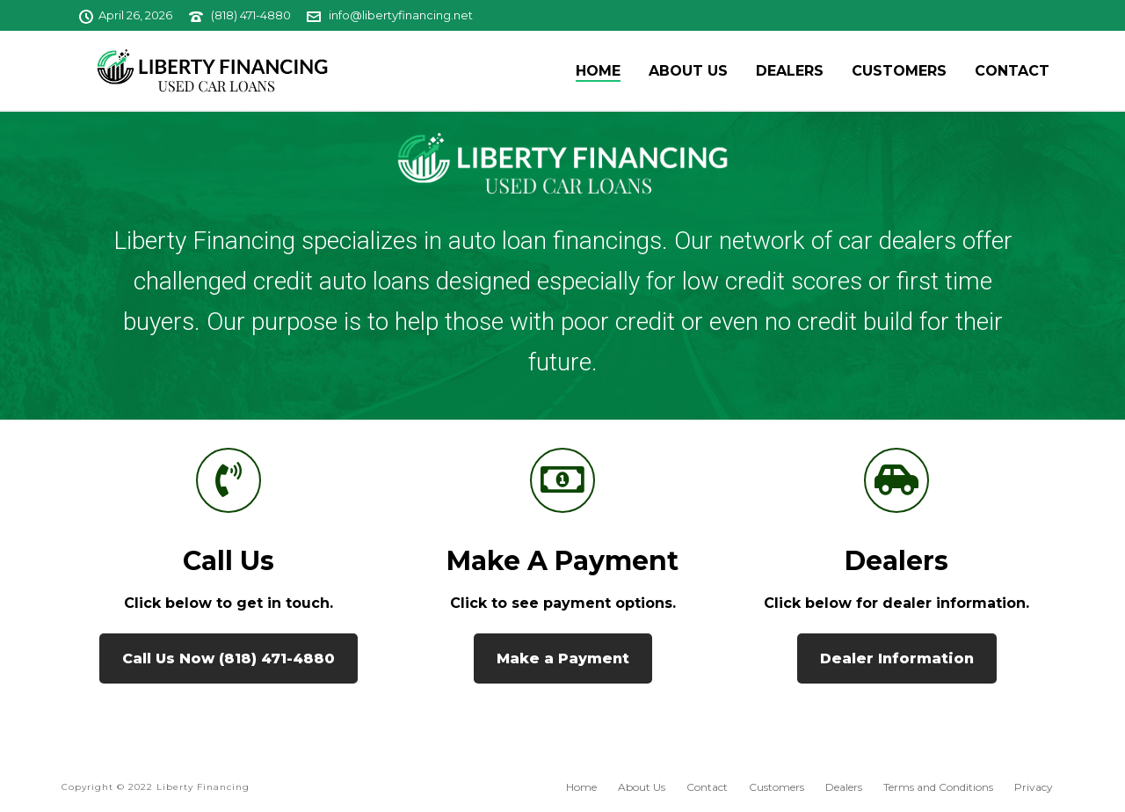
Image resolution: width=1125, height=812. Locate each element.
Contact (1012, 70)
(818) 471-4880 (251, 15)
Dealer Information (897, 658)
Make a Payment (562, 561)
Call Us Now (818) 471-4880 (228, 658)
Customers (899, 70)
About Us (688, 70)
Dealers (790, 70)
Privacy (1033, 787)
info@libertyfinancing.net (401, 15)
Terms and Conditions (938, 787)
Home (598, 70)
